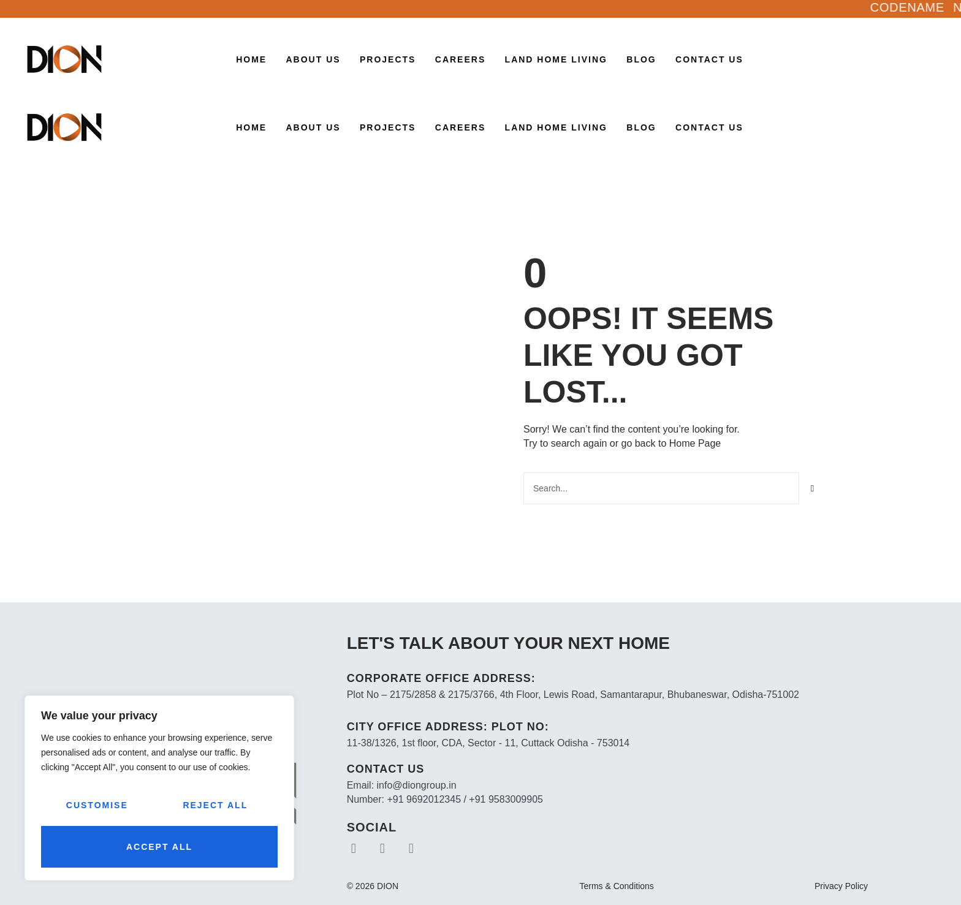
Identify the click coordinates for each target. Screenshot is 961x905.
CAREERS (460, 59)
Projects (388, 59)
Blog (641, 59)
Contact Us (709, 59)
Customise (97, 805)
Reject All (215, 805)
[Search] (813, 488)
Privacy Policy (841, 886)
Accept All (159, 847)
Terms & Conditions (616, 886)
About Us (313, 59)
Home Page (695, 443)
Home (251, 59)
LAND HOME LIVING (556, 59)
